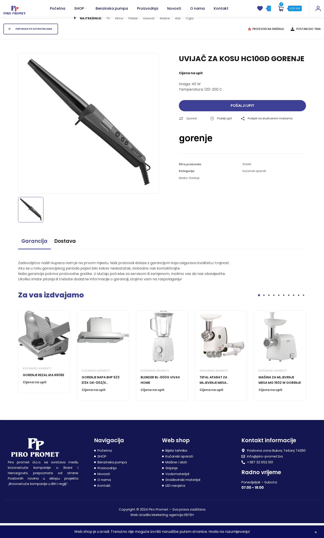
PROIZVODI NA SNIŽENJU (268, 44)
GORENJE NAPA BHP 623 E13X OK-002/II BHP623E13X (100, 395)
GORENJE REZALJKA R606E (43, 390)
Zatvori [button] (315, 533)
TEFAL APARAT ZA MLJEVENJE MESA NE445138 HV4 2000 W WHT (218, 395)
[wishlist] (260, 13)
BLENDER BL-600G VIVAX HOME (160, 395)
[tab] (34, 258)
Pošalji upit (242, 120)
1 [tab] (259, 310)
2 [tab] (264, 310)
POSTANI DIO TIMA (308, 44)
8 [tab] (293, 310)
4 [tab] (273, 310)
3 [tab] (269, 310)
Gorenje (194, 193)
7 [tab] (288, 310)
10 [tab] (303, 310)
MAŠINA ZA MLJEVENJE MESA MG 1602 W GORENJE (280, 395)
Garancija (34, 255)
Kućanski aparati (254, 186)
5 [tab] (278, 310)
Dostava (65, 255)
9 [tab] (298, 310)
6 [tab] (283, 310)
